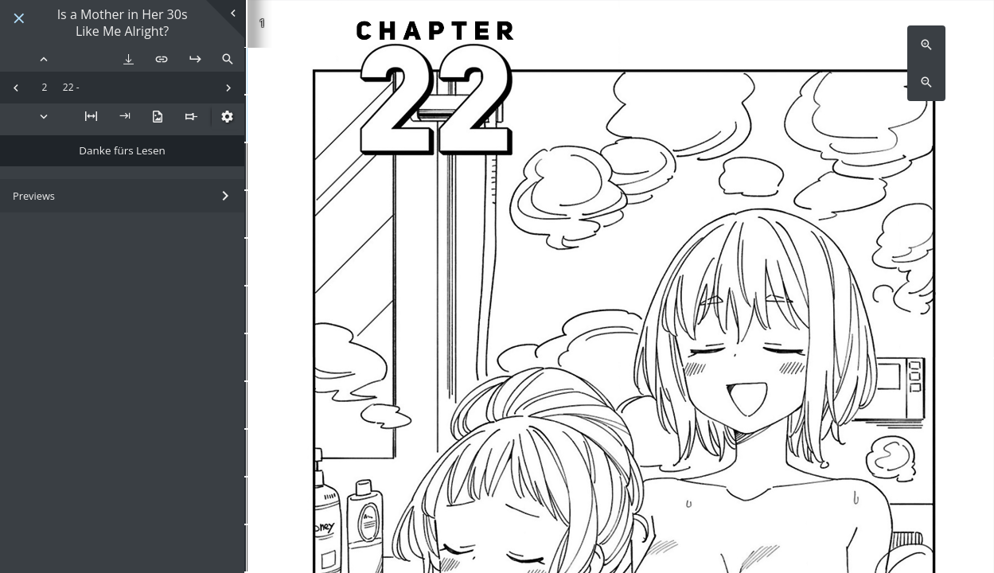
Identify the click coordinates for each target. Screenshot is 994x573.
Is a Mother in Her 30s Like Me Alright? (122, 23)
